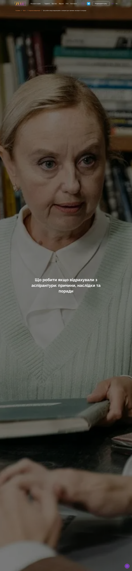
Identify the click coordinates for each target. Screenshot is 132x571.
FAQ (67, 3)
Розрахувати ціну (101, 3)
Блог (24, 10)
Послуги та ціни (35, 3)
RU (117, 3)
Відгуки (61, 3)
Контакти (73, 3)
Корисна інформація (34, 10)
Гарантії (47, 3)
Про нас (54, 3)
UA (113, 3)
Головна (17, 10)
